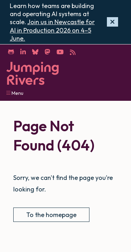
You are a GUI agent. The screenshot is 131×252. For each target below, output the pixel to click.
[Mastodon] (47, 51)
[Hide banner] (112, 22)
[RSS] (72, 51)
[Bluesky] (35, 51)
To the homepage (51, 215)
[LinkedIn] (23, 51)
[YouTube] (60, 51)
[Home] (32, 73)
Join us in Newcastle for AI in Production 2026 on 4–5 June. (52, 30)
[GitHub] (10, 51)
